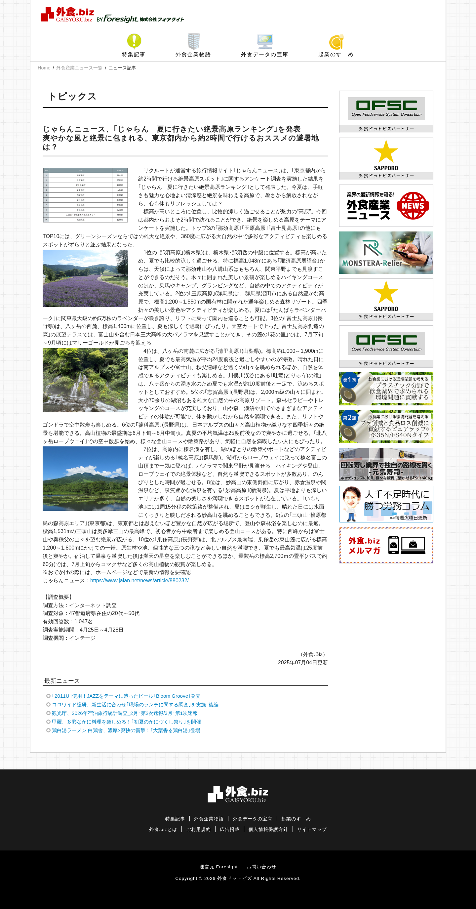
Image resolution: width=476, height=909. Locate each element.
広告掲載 (230, 829)
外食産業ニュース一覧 (79, 67)
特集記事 (134, 54)
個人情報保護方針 (268, 829)
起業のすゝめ (336, 54)
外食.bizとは (163, 829)
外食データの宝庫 (265, 54)
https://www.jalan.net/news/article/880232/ (139, 580)
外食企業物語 (193, 54)
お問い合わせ (261, 866)
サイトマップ (312, 829)
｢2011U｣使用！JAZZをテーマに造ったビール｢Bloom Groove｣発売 (126, 696)
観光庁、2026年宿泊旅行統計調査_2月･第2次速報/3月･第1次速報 (125, 713)
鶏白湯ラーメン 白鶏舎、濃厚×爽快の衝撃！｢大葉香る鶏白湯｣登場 (126, 730)
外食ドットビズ (234, 878)
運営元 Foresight (219, 866)
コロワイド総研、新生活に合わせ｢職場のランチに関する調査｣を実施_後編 (135, 704)
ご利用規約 (198, 829)
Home (44, 67)
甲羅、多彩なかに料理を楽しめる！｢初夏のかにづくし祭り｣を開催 (126, 721)
